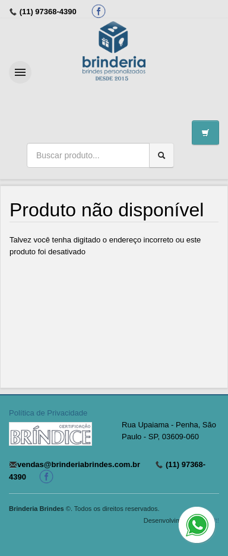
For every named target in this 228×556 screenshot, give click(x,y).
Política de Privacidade (48, 412)
